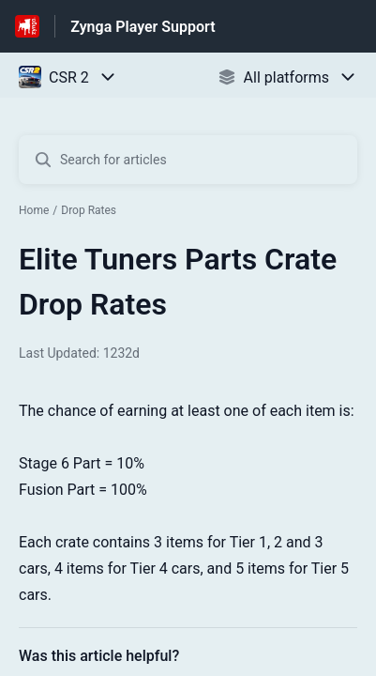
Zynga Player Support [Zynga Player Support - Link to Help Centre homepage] (142, 27)
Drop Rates (88, 210)
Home (34, 210)
